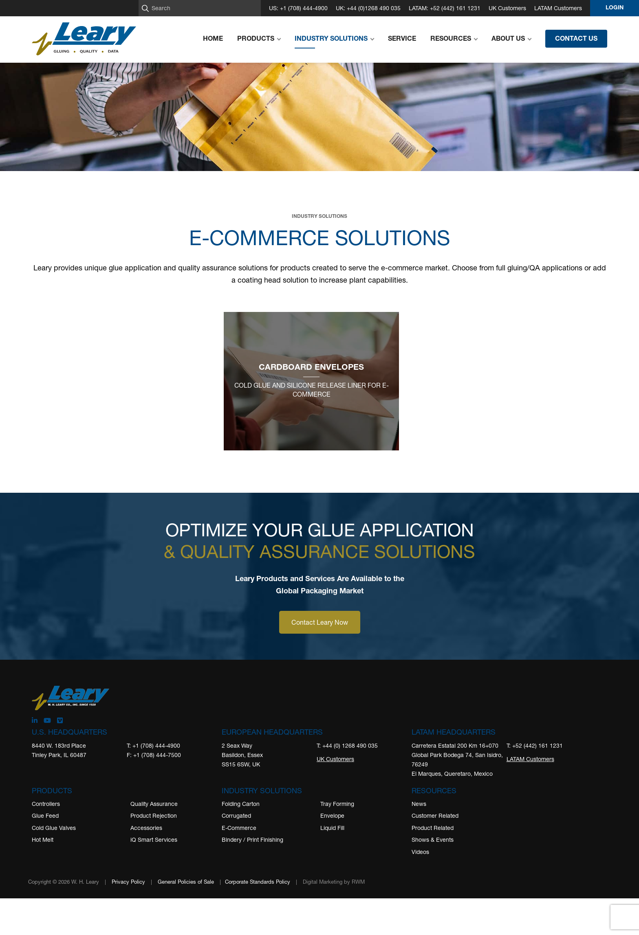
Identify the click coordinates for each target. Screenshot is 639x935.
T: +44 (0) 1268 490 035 (347, 745)
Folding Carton (241, 803)
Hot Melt (42, 839)
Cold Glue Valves (54, 827)
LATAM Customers (558, 7)
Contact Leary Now (319, 622)
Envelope (332, 815)
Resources (434, 790)
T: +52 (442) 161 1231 (535, 745)
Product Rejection (153, 815)
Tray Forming (337, 803)
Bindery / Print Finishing (252, 839)
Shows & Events (433, 839)
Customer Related (435, 815)
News (419, 803)
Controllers (46, 803)
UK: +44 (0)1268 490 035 (368, 7)
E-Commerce (239, 827)
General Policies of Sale (186, 881)
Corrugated (236, 815)
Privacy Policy (128, 881)
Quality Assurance (154, 803)
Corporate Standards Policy (257, 881)
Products (52, 790)
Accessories (146, 827)
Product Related (433, 827)
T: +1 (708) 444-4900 (153, 745)
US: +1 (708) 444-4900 (298, 7)
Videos (420, 851)
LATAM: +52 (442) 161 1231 (444, 7)
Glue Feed (45, 815)
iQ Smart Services (153, 839)
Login (615, 8)
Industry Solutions (262, 790)
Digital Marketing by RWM (334, 881)
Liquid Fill (332, 827)
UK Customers (507, 7)
